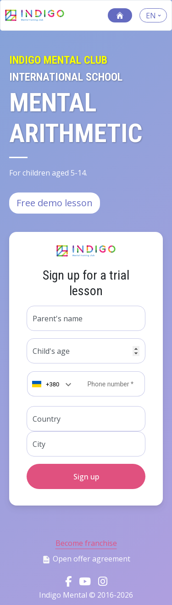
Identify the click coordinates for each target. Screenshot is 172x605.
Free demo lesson (55, 203)
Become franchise (86, 543)
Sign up (86, 477)
